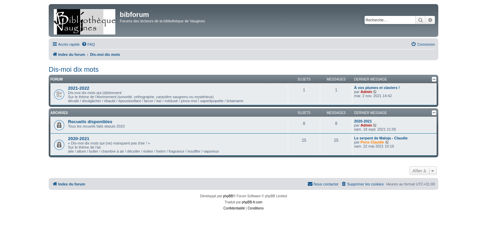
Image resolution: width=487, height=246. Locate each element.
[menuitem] (88, 44)
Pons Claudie (372, 142)
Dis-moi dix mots (74, 69)
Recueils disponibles (90, 121)
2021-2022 (78, 88)
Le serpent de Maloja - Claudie (381, 138)
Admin (366, 92)
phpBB (228, 196)
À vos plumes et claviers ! (377, 88)
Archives (59, 113)
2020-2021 (363, 121)
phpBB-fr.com (252, 202)
